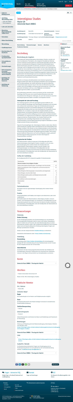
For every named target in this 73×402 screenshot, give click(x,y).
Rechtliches (64, 396)
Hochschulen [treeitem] (5, 37)
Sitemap (59, 396)
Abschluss (46, 45)
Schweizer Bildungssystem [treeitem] (6, 13)
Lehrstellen (6, 384)
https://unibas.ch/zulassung (42, 233)
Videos (16, 388)
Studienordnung (39, 230)
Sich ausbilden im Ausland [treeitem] (6, 61)
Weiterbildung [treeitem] (5, 44)
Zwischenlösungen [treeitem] (6, 66)
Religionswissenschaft (61, 37)
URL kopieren (55, 364)
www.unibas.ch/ (66, 55)
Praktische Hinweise (22, 47)
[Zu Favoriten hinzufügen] (70, 13)
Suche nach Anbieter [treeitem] (7, 21)
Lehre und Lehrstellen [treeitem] (7, 27)
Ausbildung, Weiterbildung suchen (39, 8)
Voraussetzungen (31, 45)
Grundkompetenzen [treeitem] (7, 47)
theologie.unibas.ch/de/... (66, 70)
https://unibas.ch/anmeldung (34, 241)
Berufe (5, 389)
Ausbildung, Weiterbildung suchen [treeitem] (7, 18)
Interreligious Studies (52, 8)
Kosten (40, 45)
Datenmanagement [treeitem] (7, 23)
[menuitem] (20, 3)
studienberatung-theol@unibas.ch (31, 349)
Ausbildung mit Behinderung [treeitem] (5, 85)
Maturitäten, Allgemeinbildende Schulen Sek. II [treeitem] (6, 31)
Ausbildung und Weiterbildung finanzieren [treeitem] (5, 79)
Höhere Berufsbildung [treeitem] (7, 40)
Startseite (18, 8)
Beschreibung (21, 45)
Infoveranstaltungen (19, 390)
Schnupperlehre (7, 387)
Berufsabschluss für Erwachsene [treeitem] (7, 51)
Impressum (69, 396)
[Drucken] (68, 13)
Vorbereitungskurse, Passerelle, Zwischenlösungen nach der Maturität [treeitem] (7, 72)
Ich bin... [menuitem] (68, 5)
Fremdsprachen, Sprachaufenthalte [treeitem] (6, 56)
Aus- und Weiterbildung (26, 8)
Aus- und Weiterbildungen (18, 385)
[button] (16, 364)
